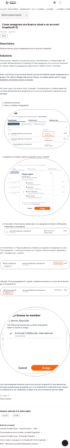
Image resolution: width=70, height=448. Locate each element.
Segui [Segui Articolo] (4, 36)
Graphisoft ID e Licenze (32, 9)
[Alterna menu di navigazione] (60, 3)
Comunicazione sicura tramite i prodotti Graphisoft (20, 432)
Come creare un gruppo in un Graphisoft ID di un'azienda (23, 440)
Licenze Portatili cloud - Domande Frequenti (17, 436)
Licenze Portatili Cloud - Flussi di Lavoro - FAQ (18, 429)
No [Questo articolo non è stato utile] (17, 415)
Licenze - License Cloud (58, 9)
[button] (65, 443)
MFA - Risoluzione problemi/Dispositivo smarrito (19, 444)
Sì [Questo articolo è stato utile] (6, 415)
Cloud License (5, 399)
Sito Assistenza (10, 9)
